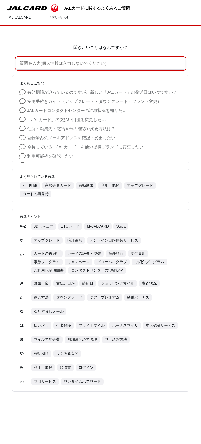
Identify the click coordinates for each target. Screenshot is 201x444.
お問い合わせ (59, 17)
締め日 (87, 283)
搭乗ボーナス (138, 297)
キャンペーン (78, 262)
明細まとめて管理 (82, 339)
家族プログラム (47, 262)
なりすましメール (49, 311)
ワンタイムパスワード (82, 381)
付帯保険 (63, 325)
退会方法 (41, 297)
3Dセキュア (43, 226)
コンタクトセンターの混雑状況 (97, 270)
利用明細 (30, 185)
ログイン (85, 367)
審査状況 (149, 283)
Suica (121, 226)
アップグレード (140, 185)
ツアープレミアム (104, 297)
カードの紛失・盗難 (84, 253)
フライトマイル (91, 325)
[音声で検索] (177, 63)
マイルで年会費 (47, 339)
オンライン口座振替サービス (114, 240)
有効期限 (85, 185)
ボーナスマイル (125, 325)
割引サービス (45, 381)
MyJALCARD (98, 226)
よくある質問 (67, 353)
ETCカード (70, 226)
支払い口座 (65, 283)
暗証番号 (74, 240)
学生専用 (138, 253)
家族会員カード (58, 185)
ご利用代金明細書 (49, 270)
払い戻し (41, 325)
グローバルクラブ (112, 262)
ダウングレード (69, 297)
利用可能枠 (110, 185)
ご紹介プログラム (149, 262)
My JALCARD (19, 17)
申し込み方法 (116, 339)
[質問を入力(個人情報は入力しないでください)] (95, 63)
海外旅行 (115, 253)
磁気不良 (41, 283)
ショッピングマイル (117, 283)
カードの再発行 (36, 194)
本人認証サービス (160, 325)
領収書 (65, 367)
